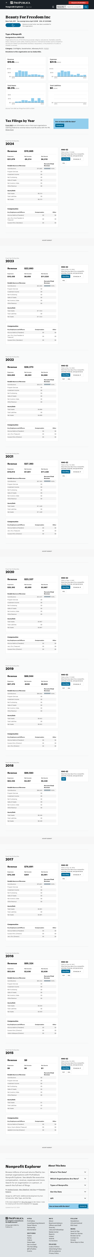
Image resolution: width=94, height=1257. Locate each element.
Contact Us (59, 125)
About (51, 1221)
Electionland (31, 1230)
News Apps (31, 1242)
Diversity (52, 1227)
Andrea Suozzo (13, 1189)
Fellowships (59, 1230)
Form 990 (9, 125)
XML (63, 163)
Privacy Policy (54, 1253)
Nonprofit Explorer (14, 6)
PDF (63, 379)
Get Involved (31, 1244)
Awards (51, 1238)
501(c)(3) (20, 37)
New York (29, 7)
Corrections (53, 1241)
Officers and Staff (55, 1225)
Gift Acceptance (55, 1251)
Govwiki (35, 1204)
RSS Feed (74, 1225)
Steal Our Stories (76, 1233)
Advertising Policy (55, 1249)
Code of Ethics (54, 1247)
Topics (29, 1235)
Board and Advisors (55, 1223)
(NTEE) (46, 48)
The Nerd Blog (32, 1247)
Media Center (54, 1232)
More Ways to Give (77, 1242)
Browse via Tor (76, 1235)
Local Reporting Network (36, 1223)
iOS (72, 1223)
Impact (51, 1236)
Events (29, 1251)
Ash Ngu (33, 1189)
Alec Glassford (24, 1189)
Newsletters (75, 1221)
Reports (51, 1234)
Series (29, 1238)
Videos (29, 1240)
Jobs (50, 1230)
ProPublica (31, 1221)
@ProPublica (31, 1249)
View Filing (65, 159)
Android (79, 1223)
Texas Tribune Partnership (32, 1226)
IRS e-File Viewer (27, 1202)
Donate (73, 1240)
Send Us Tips (75, 1231)
